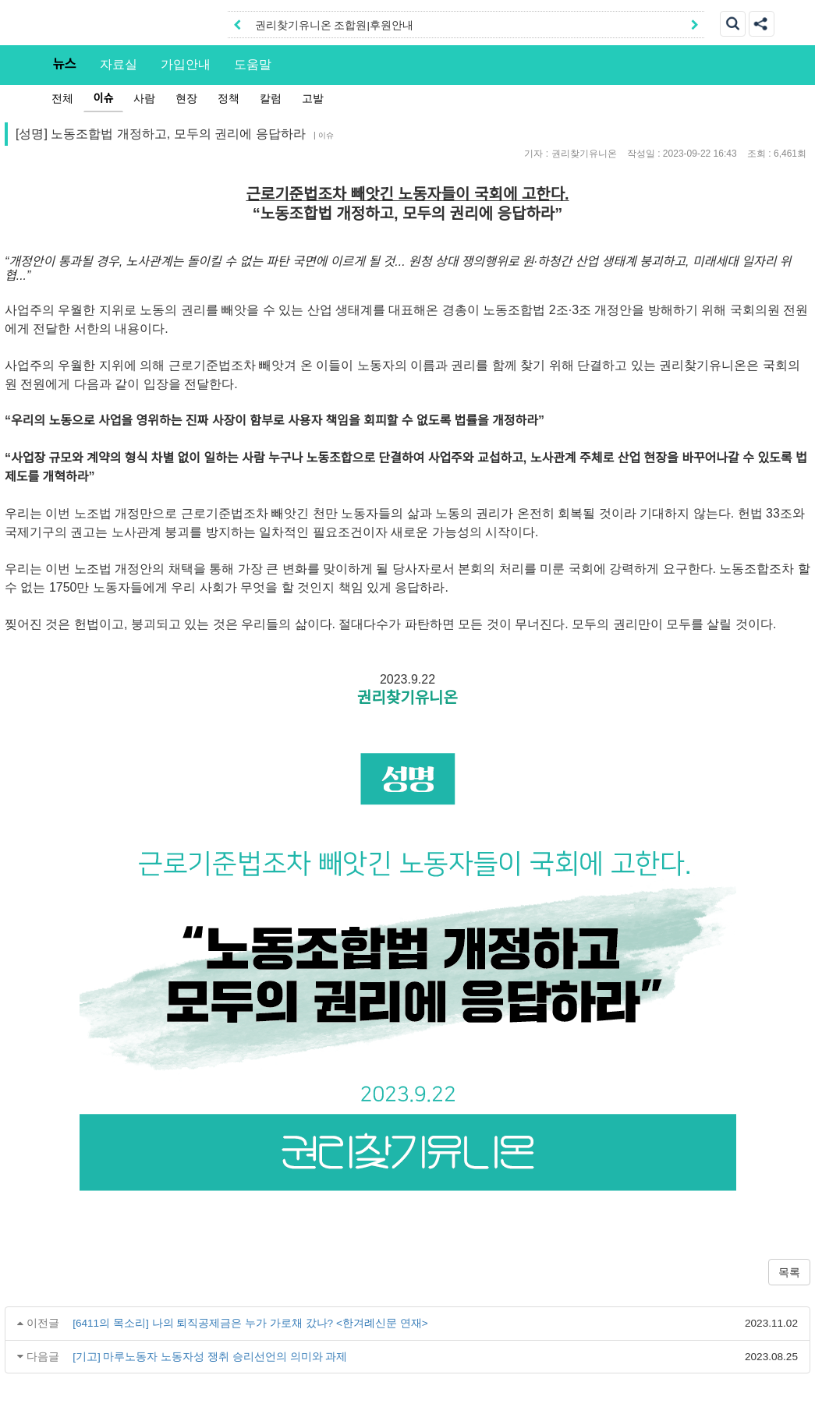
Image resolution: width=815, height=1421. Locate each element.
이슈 (104, 98)
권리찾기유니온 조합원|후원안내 (334, 25)
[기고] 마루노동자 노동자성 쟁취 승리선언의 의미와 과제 (210, 1357)
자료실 (118, 64)
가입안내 (186, 64)
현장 (186, 98)
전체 (62, 98)
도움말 (252, 64)
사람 (144, 98)
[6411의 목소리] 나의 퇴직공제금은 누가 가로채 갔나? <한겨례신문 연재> (250, 1323)
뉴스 (64, 64)
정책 (228, 98)
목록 (789, 1272)
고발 (313, 98)
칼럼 (271, 98)
